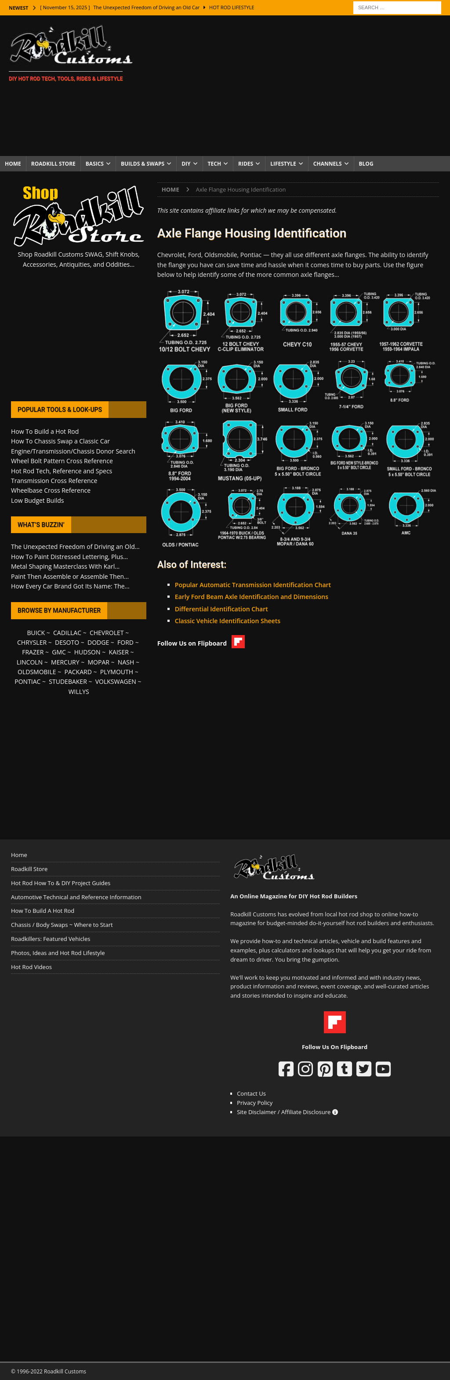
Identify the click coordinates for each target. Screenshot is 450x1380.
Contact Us (251, 1093)
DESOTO (67, 642)
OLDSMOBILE (37, 672)
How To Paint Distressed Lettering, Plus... (69, 556)
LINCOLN (30, 662)
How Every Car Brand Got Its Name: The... (70, 586)
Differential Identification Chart (221, 609)
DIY (185, 163)
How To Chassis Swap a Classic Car (60, 441)
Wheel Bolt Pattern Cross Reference (62, 461)
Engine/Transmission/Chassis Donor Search (73, 451)
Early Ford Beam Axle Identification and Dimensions (251, 596)
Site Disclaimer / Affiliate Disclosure (287, 1112)
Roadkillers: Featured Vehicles (50, 939)
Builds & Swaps (142, 163)
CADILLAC (67, 632)
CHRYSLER (32, 642)
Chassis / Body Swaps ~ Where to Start (62, 925)
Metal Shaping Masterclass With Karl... (65, 566)
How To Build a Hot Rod (45, 431)
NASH (126, 662)
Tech (214, 163)
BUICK (36, 632)
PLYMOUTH (116, 672)
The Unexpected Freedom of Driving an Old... (75, 546)
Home (13, 163)
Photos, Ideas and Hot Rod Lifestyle (58, 953)
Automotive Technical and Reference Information (76, 897)
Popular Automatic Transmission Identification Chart (253, 585)
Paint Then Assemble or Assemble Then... (70, 576)
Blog (366, 163)
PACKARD (78, 672)
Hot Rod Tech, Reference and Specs (61, 471)
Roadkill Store (53, 163)
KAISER (118, 652)
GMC (59, 652)
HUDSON (87, 652)
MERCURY (65, 662)
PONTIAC (27, 681)
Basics (95, 163)
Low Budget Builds (37, 500)
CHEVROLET (107, 632)
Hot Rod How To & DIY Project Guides (60, 883)
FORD (125, 642)
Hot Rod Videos (31, 967)
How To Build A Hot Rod (42, 911)
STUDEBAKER (68, 681)
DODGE (98, 642)
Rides (245, 163)
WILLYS (79, 691)
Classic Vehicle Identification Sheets (227, 621)
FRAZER (33, 652)
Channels (327, 163)
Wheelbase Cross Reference (51, 490)
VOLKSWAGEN (115, 681)
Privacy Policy (254, 1103)
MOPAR (98, 662)
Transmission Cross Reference (54, 480)
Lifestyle (283, 163)
